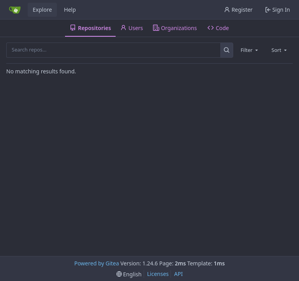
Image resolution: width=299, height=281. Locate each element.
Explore (42, 9)
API (178, 273)
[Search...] (226, 50)
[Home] (15, 10)
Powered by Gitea (96, 263)
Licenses (158, 273)
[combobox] (250, 50)
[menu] (129, 274)
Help (70, 9)
